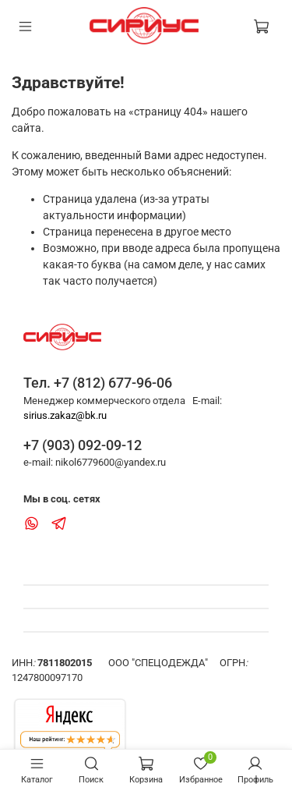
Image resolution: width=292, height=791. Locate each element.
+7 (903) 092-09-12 (82, 445)
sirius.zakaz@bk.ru (65, 415)
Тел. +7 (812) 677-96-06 (97, 382)
